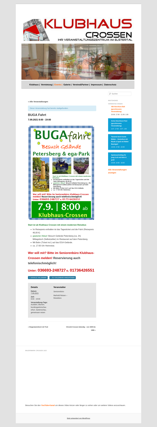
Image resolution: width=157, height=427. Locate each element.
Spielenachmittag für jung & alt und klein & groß (119, 157)
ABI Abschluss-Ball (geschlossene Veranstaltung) (118, 109)
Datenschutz (110, 84)
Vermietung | (47, 84)
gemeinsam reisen (38, 312)
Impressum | (97, 84)
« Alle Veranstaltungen (38, 102)
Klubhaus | (34, 84)
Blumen (41, 305)
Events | (58, 84)
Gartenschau (41, 310)
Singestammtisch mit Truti (38, 327)
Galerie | (67, 84)
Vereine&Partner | (81, 84)
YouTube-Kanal (48, 405)
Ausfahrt (34, 305)
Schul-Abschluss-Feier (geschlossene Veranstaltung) (119, 123)
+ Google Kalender (38, 277)
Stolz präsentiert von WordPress (78, 418)
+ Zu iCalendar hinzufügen (63, 277)
